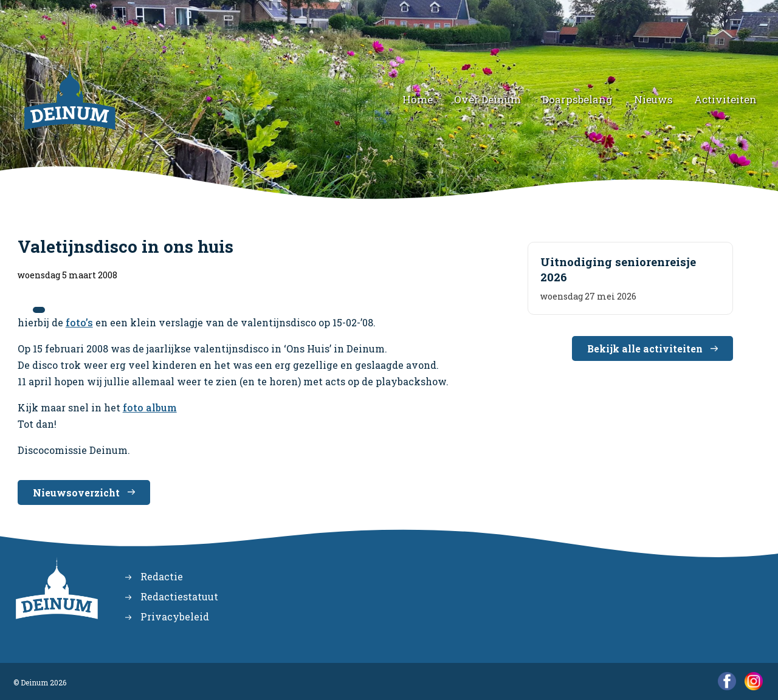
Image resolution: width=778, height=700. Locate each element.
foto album (150, 407)
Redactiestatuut (179, 596)
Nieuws (653, 99)
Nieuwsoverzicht (76, 492)
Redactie (161, 576)
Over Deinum (487, 99)
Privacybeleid (174, 616)
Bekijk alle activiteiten (645, 348)
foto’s (79, 322)
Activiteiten (725, 99)
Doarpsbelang (577, 99)
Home (417, 99)
